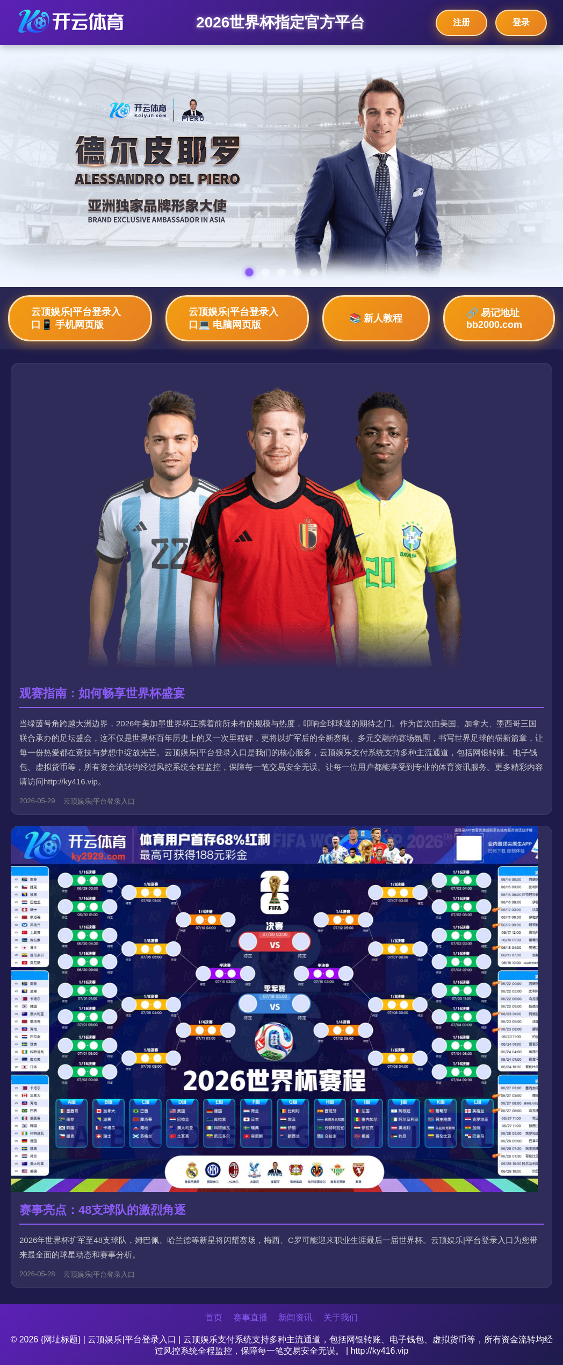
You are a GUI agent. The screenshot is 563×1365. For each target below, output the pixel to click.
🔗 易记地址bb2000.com (494, 319)
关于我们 (340, 1317)
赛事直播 (250, 1317)
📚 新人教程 (375, 318)
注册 (461, 22)
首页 (213, 1317)
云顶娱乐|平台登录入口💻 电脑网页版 (233, 318)
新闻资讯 (295, 1317)
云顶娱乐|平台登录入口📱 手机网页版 (76, 318)
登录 (521, 22)
